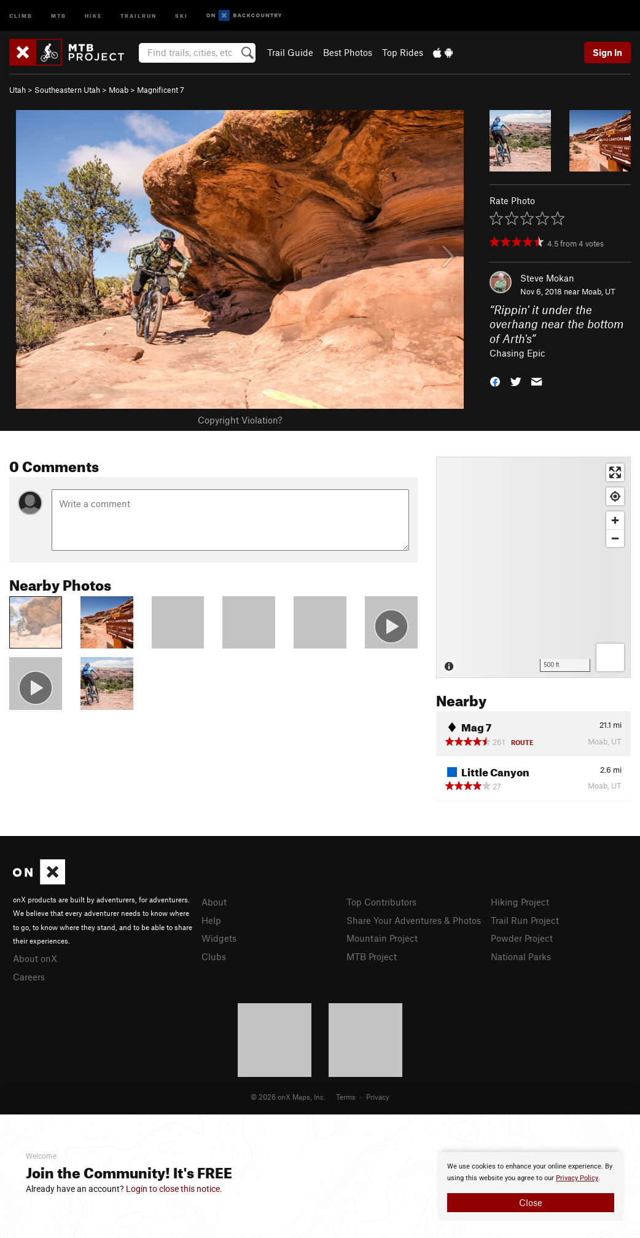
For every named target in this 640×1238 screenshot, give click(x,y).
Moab (118, 90)
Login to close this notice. (174, 1189)
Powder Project (522, 938)
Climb (21, 15)
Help (211, 920)
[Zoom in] (615, 520)
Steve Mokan (547, 277)
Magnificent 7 (160, 90)
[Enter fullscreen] (615, 472)
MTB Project (371, 956)
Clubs (213, 956)
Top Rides (402, 52)
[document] (530, 1186)
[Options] (610, 657)
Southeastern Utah (67, 90)
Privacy (377, 1096)
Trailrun (138, 15)
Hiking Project (520, 901)
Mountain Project (382, 938)
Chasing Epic (517, 352)
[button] (495, 381)
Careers (29, 976)
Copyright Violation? (240, 419)
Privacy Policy (577, 1178)
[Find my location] (615, 496)
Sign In (607, 52)
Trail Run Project (525, 920)
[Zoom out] (615, 538)
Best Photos (347, 52)
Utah (17, 90)
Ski (181, 15)
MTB (58, 15)
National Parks (521, 956)
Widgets (218, 938)
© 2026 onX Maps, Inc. (288, 1096)
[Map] (533, 567)
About (214, 901)
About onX (35, 958)
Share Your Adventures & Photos (413, 920)
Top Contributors (381, 901)
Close (530, 1202)
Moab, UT (598, 291)
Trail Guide (290, 52)
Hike (93, 15)
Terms (346, 1096)
